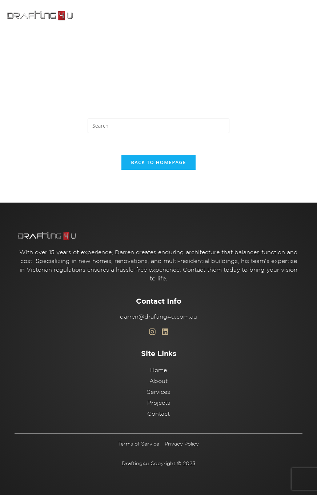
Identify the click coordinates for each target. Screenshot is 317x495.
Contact (158, 413)
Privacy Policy (182, 443)
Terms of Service (138, 443)
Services (158, 391)
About (158, 381)
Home (158, 370)
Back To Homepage (158, 162)
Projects (158, 402)
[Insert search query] (158, 126)
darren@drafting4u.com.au (158, 316)
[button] (302, 15)
